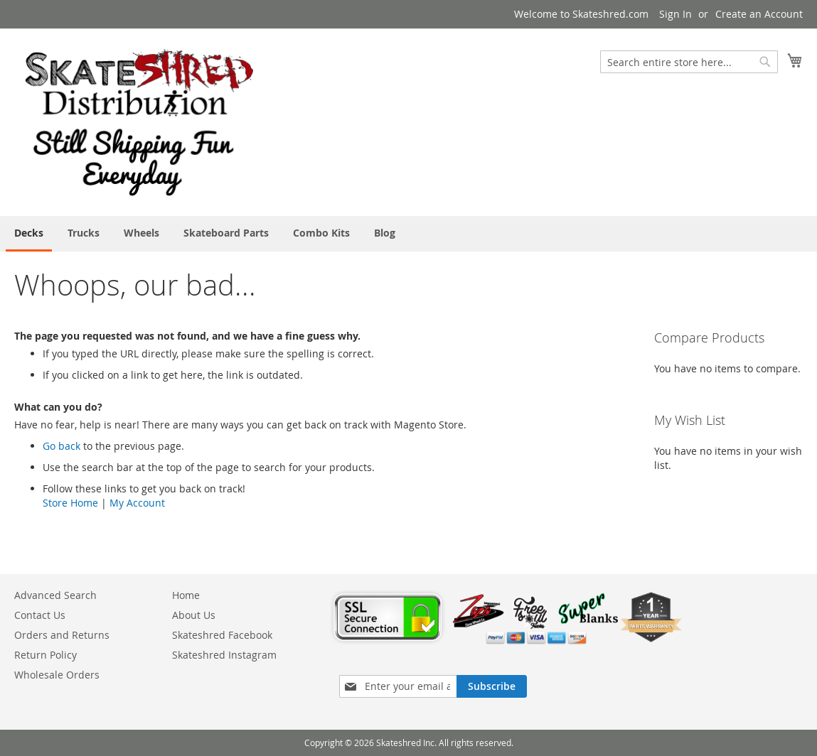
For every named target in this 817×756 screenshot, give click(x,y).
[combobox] (689, 61)
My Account (137, 502)
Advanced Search (55, 595)
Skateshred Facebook (222, 635)
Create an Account (759, 14)
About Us (193, 615)
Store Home (70, 502)
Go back (61, 446)
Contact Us (39, 615)
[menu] (408, 234)
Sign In (675, 14)
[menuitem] (29, 234)
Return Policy (45, 655)
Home (186, 595)
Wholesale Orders (57, 674)
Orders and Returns (62, 635)
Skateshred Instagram (224, 655)
